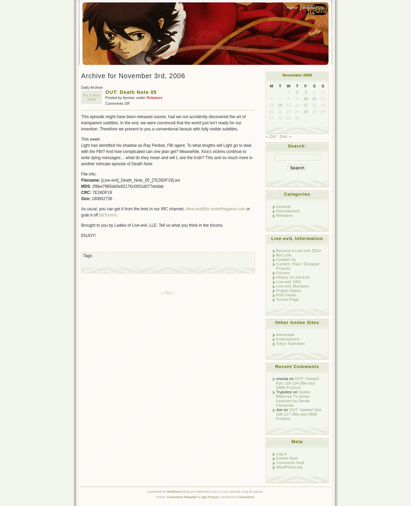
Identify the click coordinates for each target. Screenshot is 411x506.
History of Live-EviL (293, 277)
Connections (246, 497)
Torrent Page (287, 299)
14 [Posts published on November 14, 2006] (280, 105)
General (283, 206)
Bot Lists (283, 255)
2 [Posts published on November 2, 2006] (297, 92)
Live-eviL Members (292, 286)
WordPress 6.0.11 (178, 491)
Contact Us (312, 7)
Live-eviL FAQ (288, 281)
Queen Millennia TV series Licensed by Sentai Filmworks (293, 398)
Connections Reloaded (181, 497)
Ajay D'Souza (210, 497)
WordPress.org (289, 467)
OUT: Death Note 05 (131, 92)
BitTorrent (108, 215)
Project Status (288, 290)
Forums (283, 272)
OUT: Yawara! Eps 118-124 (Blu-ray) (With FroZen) (297, 383)
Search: (297, 146)
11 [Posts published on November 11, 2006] (314, 98)
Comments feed (290, 462)
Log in (281, 453)
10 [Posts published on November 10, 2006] (306, 98)
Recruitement (288, 211)
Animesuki (285, 334)
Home (292, 7)
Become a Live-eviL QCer (298, 250)
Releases (154, 98)
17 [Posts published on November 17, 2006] (306, 105)
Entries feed (286, 458)
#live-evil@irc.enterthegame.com (215, 209)
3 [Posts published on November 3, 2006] (306, 92)
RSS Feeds (286, 295)
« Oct (270, 136)
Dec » (285, 136)
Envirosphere (288, 339)
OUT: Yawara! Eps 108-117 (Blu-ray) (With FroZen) (298, 414)
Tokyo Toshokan (290, 343)
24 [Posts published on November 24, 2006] (306, 111)
